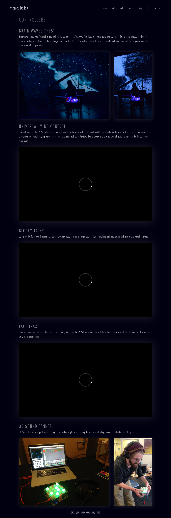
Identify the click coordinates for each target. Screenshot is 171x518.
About (105, 8)
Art (113, 8)
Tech (121, 8)
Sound (130, 8)
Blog (140, 8)
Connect (157, 8)
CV (148, 8)
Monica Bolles (19, 8)
